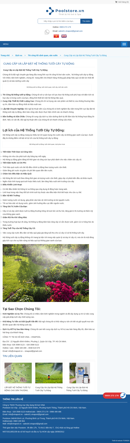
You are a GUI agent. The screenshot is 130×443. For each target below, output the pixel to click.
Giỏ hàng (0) (122, 2)
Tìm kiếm (86, 21)
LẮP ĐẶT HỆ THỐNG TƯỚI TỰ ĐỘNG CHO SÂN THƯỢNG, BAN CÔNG (17, 388)
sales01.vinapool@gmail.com (70, 31)
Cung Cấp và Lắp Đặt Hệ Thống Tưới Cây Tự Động (48, 388)
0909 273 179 (65, 27)
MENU (5, 44)
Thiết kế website (117, 440)
